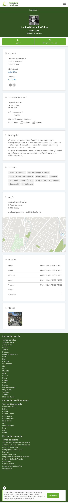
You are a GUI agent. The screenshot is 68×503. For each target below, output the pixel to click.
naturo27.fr (12, 72)
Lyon (4, 368)
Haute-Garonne (8, 414)
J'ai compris (53, 495)
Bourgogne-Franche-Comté (12, 450)
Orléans (5, 380)
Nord (4, 428)
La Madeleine (7, 364)
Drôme (4, 409)
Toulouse (5, 392)
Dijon (4, 359)
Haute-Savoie (7, 416)
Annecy (5, 350)
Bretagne (5, 452)
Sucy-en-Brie (6, 390)
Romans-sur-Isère (8, 387)
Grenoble (5, 361)
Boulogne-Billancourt (10, 354)
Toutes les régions (10, 440)
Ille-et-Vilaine (7, 421)
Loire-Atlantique (8, 426)
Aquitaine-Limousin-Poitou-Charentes (16, 445)
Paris (4, 430)
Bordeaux (5, 352)
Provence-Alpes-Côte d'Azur (12, 466)
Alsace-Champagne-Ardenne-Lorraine (16, 442)
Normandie (6, 461)
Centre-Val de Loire (9, 454)
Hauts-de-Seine (7, 418)
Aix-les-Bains (7, 345)
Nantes (5, 376)
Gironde (5, 411)
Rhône (4, 433)
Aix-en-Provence (8, 342)
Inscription (34, 10)
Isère (4, 423)
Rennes (5, 385)
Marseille (5, 371)
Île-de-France (7, 468)
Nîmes (4, 378)
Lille (3, 366)
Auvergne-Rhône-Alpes (10, 447)
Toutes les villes (9, 340)
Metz (4, 373)
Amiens (5, 347)
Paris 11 (5, 383)
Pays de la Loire (8, 464)
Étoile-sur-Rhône (8, 397)
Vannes (5, 394)
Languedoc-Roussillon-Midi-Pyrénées (15, 457)
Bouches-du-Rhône (9, 407)
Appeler (12, 80)
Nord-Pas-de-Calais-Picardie (12, 459)
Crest (4, 357)
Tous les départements (12, 404)
